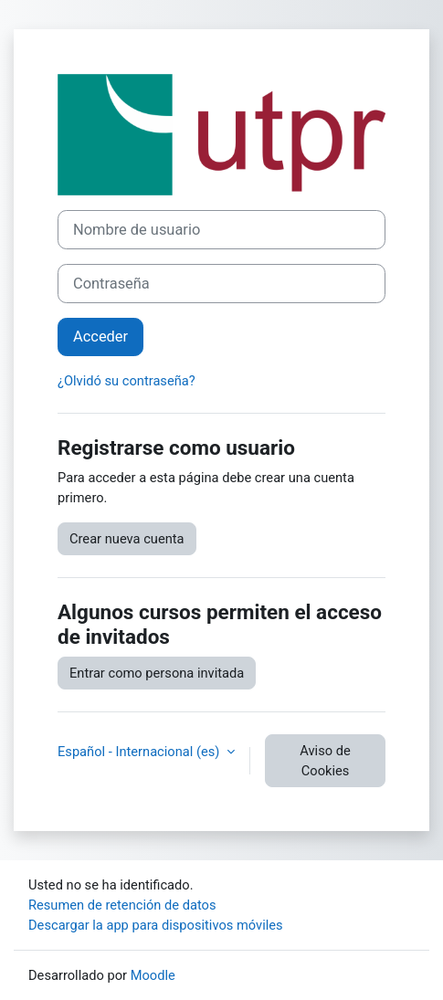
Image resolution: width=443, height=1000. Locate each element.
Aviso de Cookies (325, 760)
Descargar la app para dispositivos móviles (155, 925)
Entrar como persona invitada (156, 673)
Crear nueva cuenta (127, 539)
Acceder (100, 336)
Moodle (153, 975)
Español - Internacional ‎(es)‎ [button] (140, 751)
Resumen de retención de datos (122, 905)
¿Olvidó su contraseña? (126, 381)
